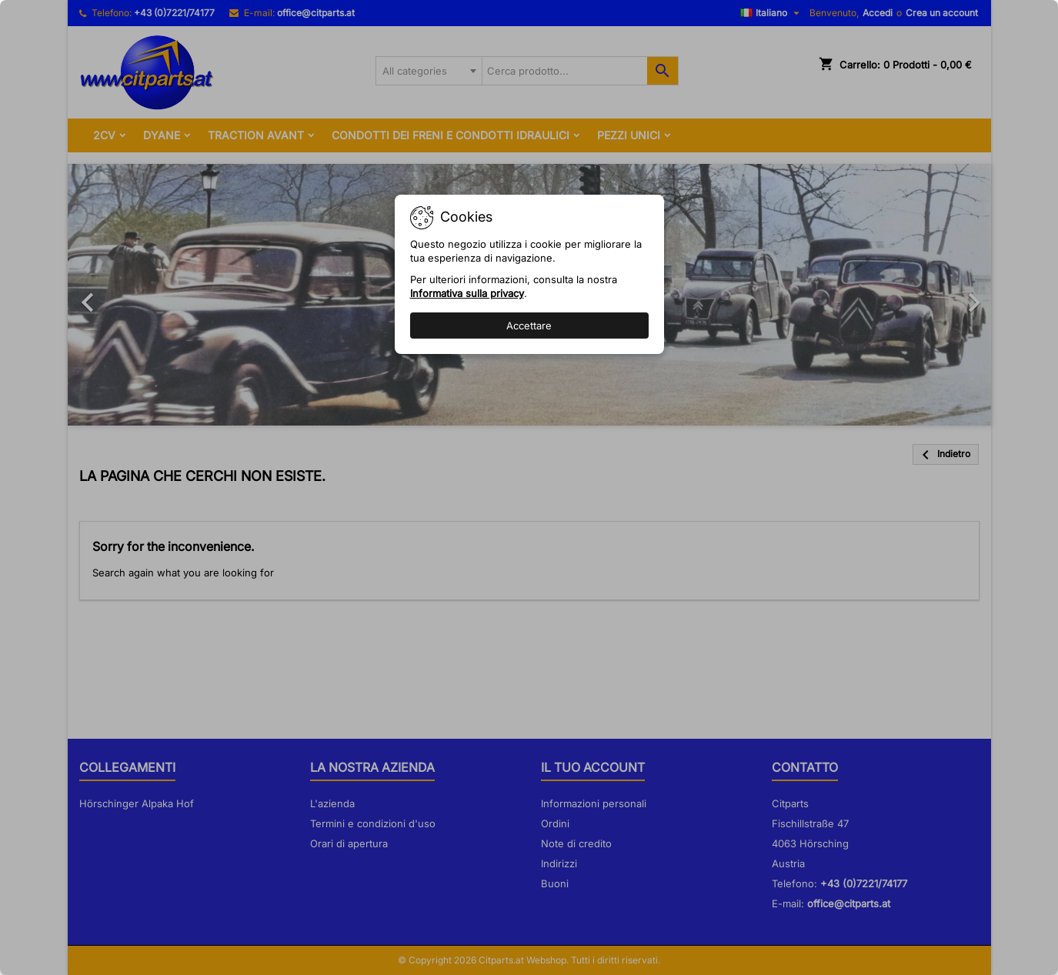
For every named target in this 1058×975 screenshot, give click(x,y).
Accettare (529, 325)
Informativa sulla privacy (467, 293)
